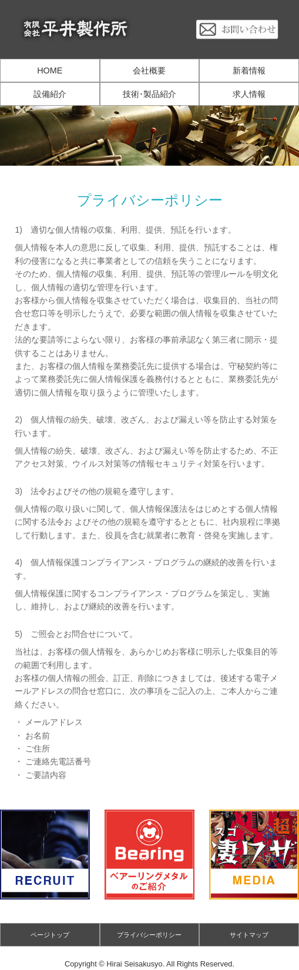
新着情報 (249, 70)
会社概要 (149, 70)
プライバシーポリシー (149, 934)
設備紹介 (49, 94)
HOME (49, 70)
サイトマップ (249, 934)
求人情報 (249, 94)
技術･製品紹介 (149, 94)
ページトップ (50, 934)
